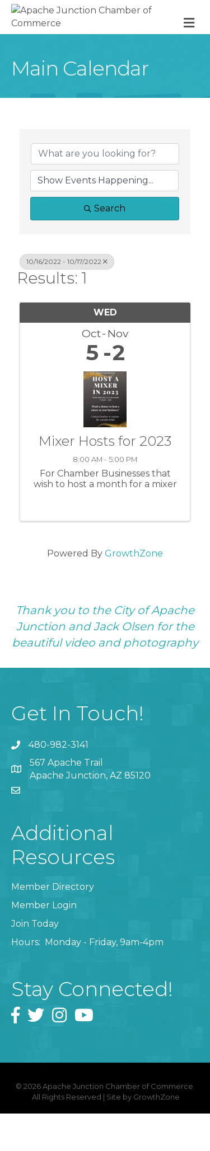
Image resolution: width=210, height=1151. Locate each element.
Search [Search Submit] (104, 245)
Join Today (35, 961)
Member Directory (52, 924)
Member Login (44, 943)
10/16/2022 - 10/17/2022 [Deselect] (67, 299)
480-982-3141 (58, 782)
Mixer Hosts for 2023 (105, 479)
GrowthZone (134, 591)
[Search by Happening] (104, 218)
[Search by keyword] (105, 191)
